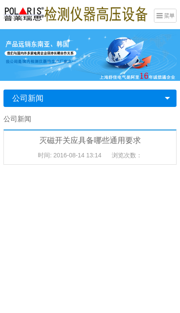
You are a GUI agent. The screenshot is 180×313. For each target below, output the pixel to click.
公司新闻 (27, 98)
